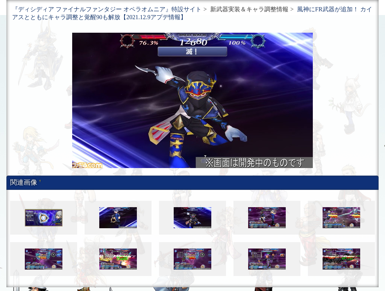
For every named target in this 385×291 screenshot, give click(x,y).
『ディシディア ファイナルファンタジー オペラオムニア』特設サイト (107, 9)
